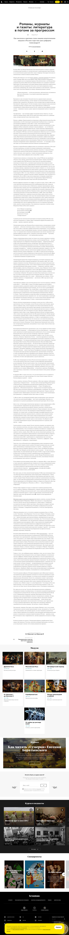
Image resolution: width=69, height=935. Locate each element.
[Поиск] (67, 2)
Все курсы (33, 849)
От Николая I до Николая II (34, 634)
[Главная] (34, 896)
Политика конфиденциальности (38, 900)
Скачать (57, 1)
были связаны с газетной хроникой (39, 77)
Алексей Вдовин (36, 46)
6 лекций (8, 843)
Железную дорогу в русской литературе (23, 499)
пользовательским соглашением (18, 927)
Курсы (6, 1)
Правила (49, 900)
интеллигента (43, 533)
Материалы (19, 1)
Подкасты (11, 1)
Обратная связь (57, 900)
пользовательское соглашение (38, 790)
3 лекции (39, 843)
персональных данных (18, 929)
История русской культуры (34, 7)
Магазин (31, 1)
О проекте (10, 900)
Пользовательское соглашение (22, 900)
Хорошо (58, 927)
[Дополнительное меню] (35, 2)
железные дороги (33, 468)
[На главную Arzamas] (1, 2)
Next (64, 826)
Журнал (25, 1)
